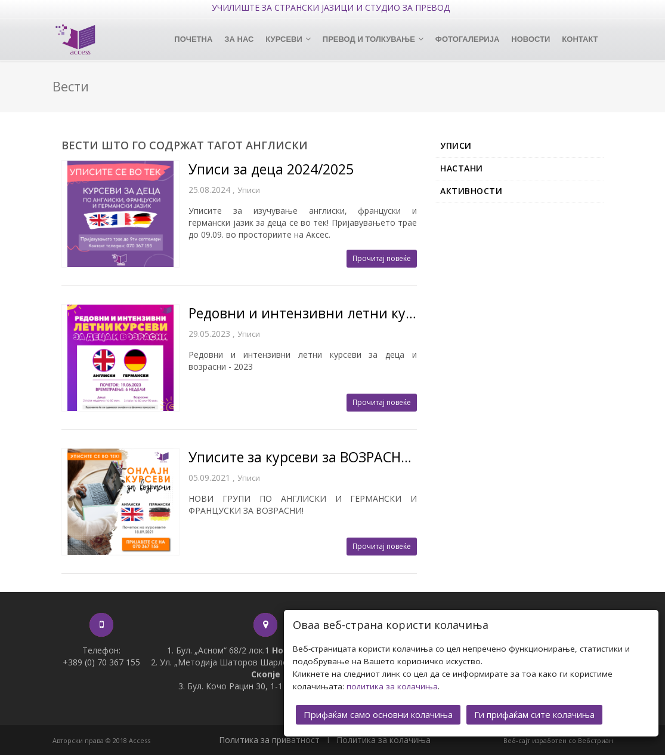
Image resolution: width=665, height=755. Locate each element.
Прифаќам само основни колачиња (378, 714)
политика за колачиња (392, 686)
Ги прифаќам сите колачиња (534, 714)
